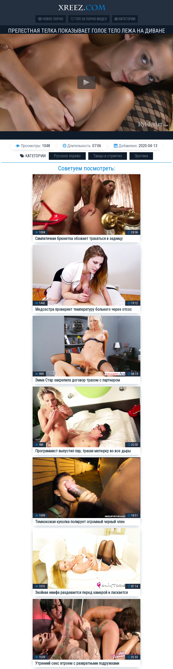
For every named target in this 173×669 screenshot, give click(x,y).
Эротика (141, 155)
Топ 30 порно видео (89, 19)
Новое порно (50, 19)
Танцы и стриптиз (107, 155)
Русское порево (67, 155)
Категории (125, 19)
